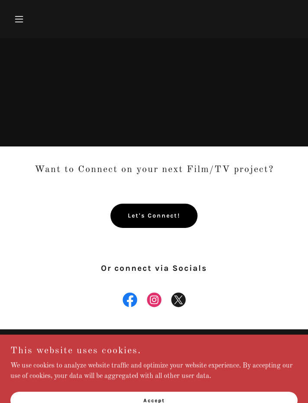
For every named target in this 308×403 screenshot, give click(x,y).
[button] (31, 19)
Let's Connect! (154, 215)
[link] (130, 301)
